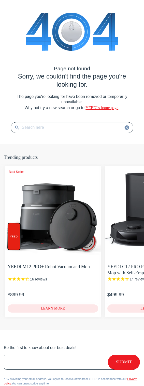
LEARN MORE (53, 308)
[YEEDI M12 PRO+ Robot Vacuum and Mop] (27, 279)
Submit (124, 362)
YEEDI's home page (101, 108)
